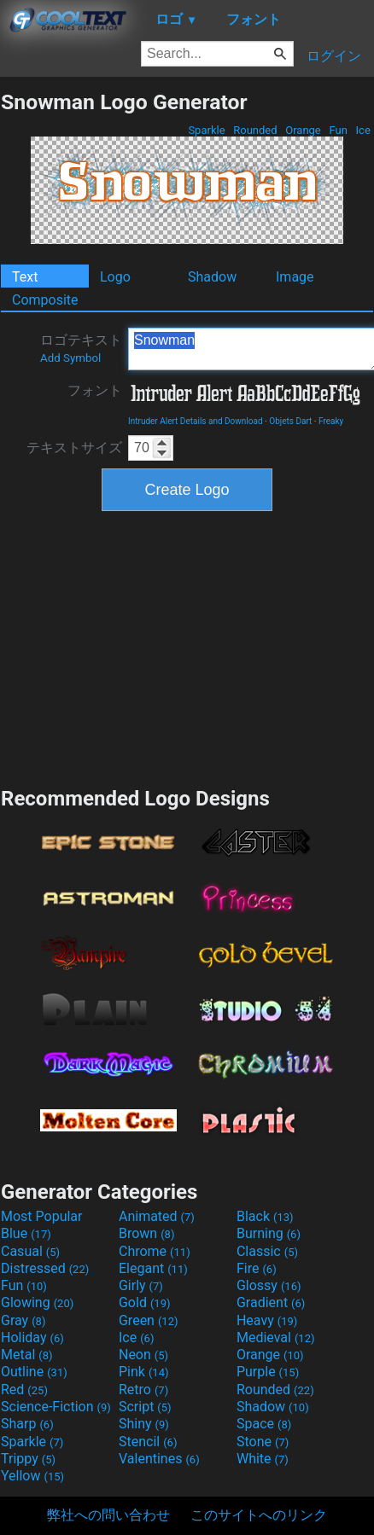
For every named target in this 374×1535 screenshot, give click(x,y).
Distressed (45, 1268)
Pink (144, 1371)
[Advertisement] (187, 646)
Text (25, 277)
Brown (146, 1233)
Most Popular (42, 1216)
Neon (143, 1354)
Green (148, 1320)
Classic (267, 1251)
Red (24, 1389)
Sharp (27, 1424)
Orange (303, 130)
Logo (115, 277)
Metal (27, 1354)
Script (145, 1406)
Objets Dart (290, 421)
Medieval (276, 1337)
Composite (45, 300)
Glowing (37, 1302)
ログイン (334, 56)
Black (265, 1216)
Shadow (212, 277)
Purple (268, 1371)
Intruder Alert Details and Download (195, 421)
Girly (141, 1285)
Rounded (255, 130)
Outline (34, 1371)
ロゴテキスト (81, 348)
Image (295, 277)
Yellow (32, 1476)
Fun (338, 130)
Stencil (148, 1441)
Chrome (154, 1251)
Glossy (269, 1285)
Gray (23, 1320)
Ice (363, 130)
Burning (269, 1233)
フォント (94, 390)
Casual (30, 1251)
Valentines (159, 1459)
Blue (26, 1233)
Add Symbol (70, 358)
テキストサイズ (74, 447)
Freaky (330, 421)
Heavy (267, 1320)
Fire (257, 1268)
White (263, 1459)
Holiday (32, 1337)
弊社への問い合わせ (108, 1515)
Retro (143, 1389)
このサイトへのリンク (258, 1515)
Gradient (271, 1302)
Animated (157, 1216)
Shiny (144, 1424)
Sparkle (206, 130)
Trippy (28, 1459)
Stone (263, 1441)
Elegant (153, 1268)
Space (264, 1424)
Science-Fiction (56, 1406)
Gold (145, 1302)
